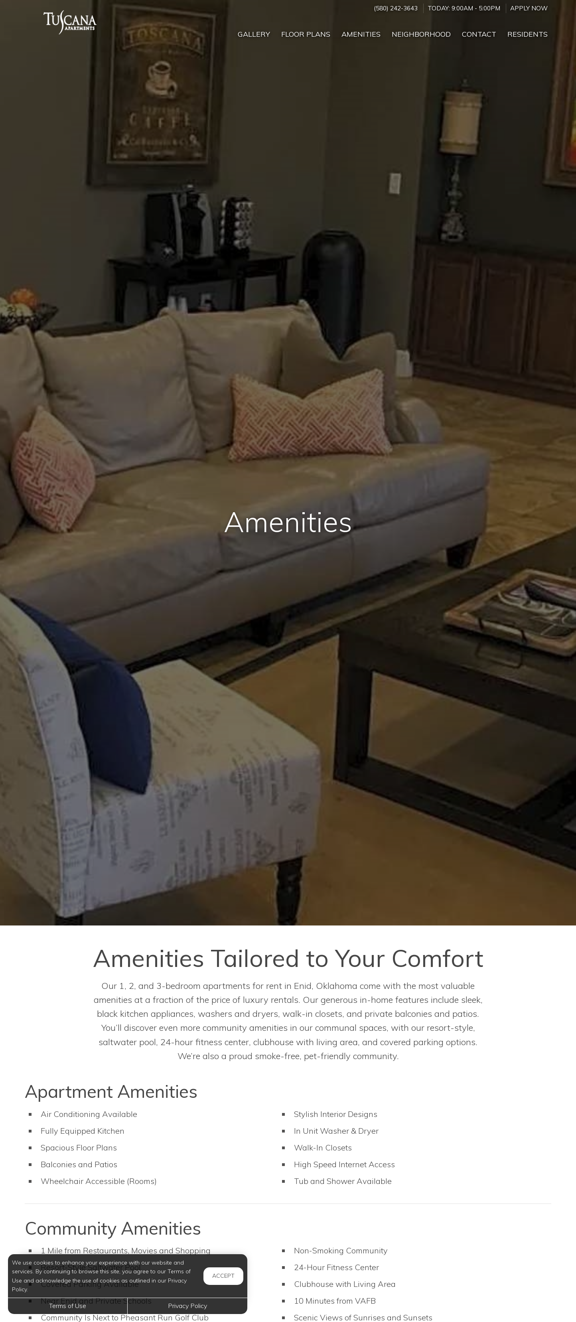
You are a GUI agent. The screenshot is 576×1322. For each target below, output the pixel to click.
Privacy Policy (187, 1306)
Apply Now (529, 8)
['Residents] (527, 30)
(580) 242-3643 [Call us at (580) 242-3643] (396, 8)
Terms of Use (67, 1306)
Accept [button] (223, 1275)
